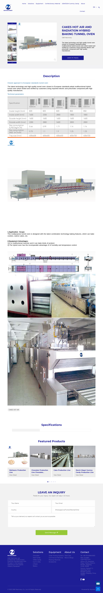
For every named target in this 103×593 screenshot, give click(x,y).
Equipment (39, 3)
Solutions (31, 3)
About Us (70, 552)
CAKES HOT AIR (14, 410)
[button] (12, 23)
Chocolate (36, 555)
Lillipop (35, 564)
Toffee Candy (37, 560)
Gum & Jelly (37, 562)
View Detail (13, 475)
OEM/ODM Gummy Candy (70, 3)
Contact (82, 11)
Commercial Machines (56, 558)
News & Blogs (69, 558)
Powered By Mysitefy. (88, 589)
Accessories (52, 562)
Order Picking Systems (56, 555)
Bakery (35, 566)
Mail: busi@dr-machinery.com (85, 558)
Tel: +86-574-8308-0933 (88, 555)
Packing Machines (54, 560)
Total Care (68, 555)
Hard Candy (36, 558)
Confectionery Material (52, 3)
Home (24, 3)
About (83, 3)
